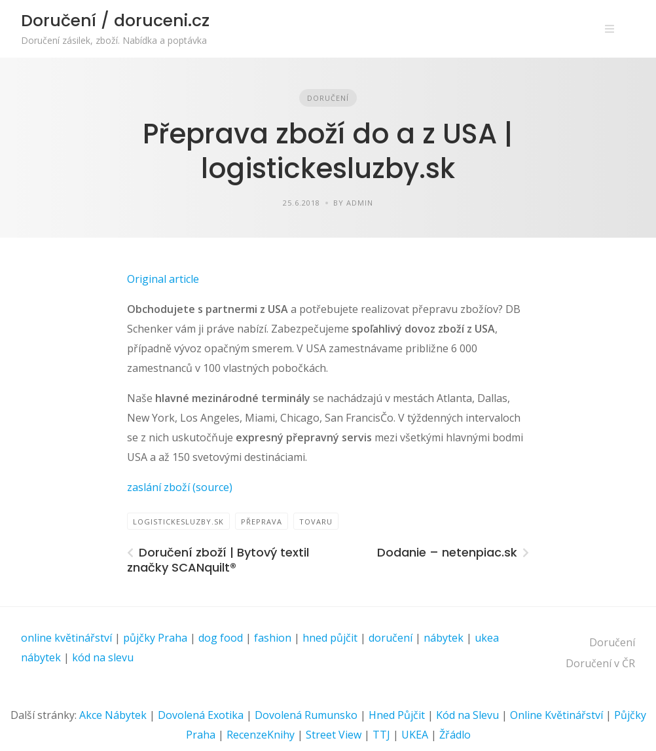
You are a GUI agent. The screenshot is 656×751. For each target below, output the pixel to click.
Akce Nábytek (113, 715)
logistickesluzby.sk (178, 521)
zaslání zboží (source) (179, 487)
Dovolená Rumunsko (306, 715)
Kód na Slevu (467, 715)
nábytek (444, 638)
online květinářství (66, 638)
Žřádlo (455, 734)
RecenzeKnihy (261, 734)
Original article (163, 279)
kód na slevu (103, 657)
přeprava (261, 521)
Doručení (328, 98)
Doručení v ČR (600, 663)
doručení (390, 638)
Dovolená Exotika (201, 715)
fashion (272, 638)
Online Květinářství (556, 715)
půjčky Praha (155, 638)
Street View (333, 734)
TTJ (381, 734)
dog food (220, 638)
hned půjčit (329, 638)
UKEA (414, 734)
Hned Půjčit (397, 715)
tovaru (316, 521)
